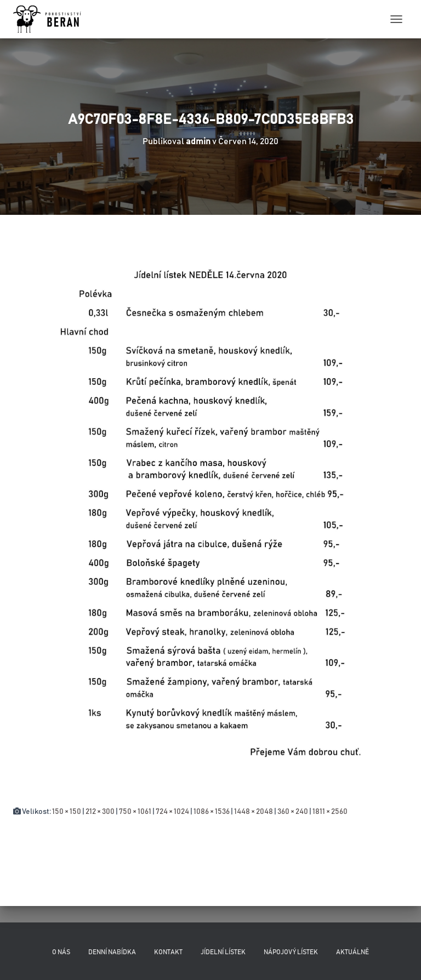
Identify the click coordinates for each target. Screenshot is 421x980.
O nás (61, 952)
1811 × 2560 (330, 812)
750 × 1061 (135, 812)
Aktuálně (352, 952)
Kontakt (168, 952)
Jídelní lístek (223, 952)
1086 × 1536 (212, 812)
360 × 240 (292, 812)
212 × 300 (100, 812)
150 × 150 (66, 812)
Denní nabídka (112, 952)
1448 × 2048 (253, 812)
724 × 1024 (172, 812)
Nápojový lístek (291, 952)
